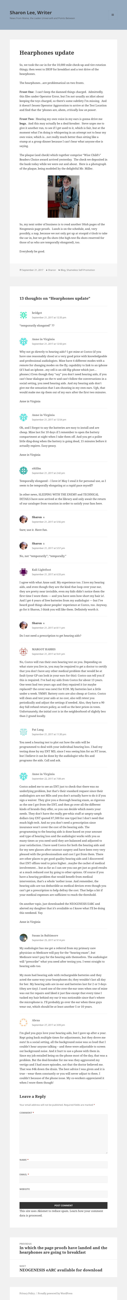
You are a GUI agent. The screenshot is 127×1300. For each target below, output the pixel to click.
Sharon (52, 270)
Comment (27, 1112)
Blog (63, 270)
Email (24, 1174)
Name (24, 1159)
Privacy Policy (27, 1293)
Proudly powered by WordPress (55, 1293)
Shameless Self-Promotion (81, 270)
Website (25, 1189)
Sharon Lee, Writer (31, 12)
